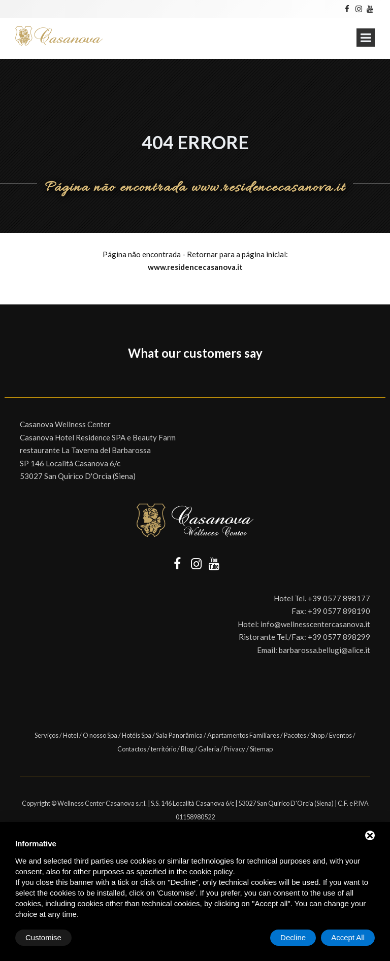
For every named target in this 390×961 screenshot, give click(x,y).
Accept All (348, 937)
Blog (187, 749)
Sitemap (261, 749)
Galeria (208, 749)
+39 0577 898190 (339, 610)
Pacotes (295, 735)
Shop (317, 735)
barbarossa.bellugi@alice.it (324, 650)
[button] (8, 377)
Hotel (70, 735)
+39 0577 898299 (339, 636)
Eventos (340, 735)
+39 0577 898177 (339, 598)
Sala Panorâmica (179, 735)
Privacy (234, 749)
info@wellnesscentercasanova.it (315, 624)
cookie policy (211, 871)
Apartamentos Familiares (243, 735)
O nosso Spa (100, 735)
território (163, 749)
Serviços (46, 735)
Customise (43, 937)
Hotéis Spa (136, 735)
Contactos (131, 749)
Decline (293, 937)
